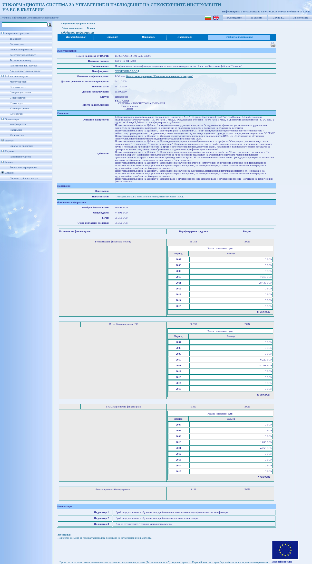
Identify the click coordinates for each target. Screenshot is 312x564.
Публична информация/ (13, 17)
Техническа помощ (20, 60)
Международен (18, 81)
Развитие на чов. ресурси (24, 65)
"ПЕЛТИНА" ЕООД (127, 71)
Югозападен (16, 103)
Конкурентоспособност (23, 55)
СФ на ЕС (278, 17)
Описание (112, 37)
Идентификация (76, 37)
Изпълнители (17, 135)
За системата (300, 17)
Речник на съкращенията (23, 167)
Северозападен (18, 87)
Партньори (16, 130)
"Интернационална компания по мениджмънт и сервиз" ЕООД (149, 196)
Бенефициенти (18, 124)
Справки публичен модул (24, 178)
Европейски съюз (282, 561)
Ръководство (234, 17)
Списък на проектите (21, 146)
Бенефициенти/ (50, 17)
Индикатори (184, 37)
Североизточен (18, 97)
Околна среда (17, 44)
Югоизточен (16, 113)
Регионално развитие (21, 49)
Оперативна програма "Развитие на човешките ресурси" (159, 76)
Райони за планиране (16, 76)
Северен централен (20, 92)
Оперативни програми (17, 33)
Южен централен (19, 108)
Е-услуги (256, 17)
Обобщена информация (239, 37)
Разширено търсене (20, 156)
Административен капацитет (25, 71)
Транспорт (15, 38)
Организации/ (34, 17)
